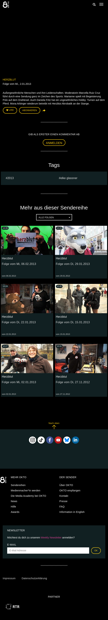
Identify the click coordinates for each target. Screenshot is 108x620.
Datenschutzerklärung (34, 578)
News (14, 501)
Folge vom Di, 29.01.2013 (73, 263)
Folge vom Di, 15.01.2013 (73, 322)
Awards (15, 512)
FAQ (62, 506)
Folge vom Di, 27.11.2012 (73, 382)
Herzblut (9, 79)
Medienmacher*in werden (25, 490)
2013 (10, 178)
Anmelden (54, 143)
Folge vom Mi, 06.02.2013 (19, 263)
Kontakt (63, 495)
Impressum (9, 578)
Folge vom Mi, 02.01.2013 (19, 382)
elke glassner (68, 178)
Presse (63, 501)
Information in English (72, 512)
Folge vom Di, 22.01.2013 (19, 322)
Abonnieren (29, 110)
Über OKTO (66, 485)
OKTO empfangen (70, 490)
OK (96, 550)
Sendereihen (18, 485)
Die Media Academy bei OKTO (28, 495)
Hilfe (13, 506)
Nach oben (54, 425)
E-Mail (11, 544)
